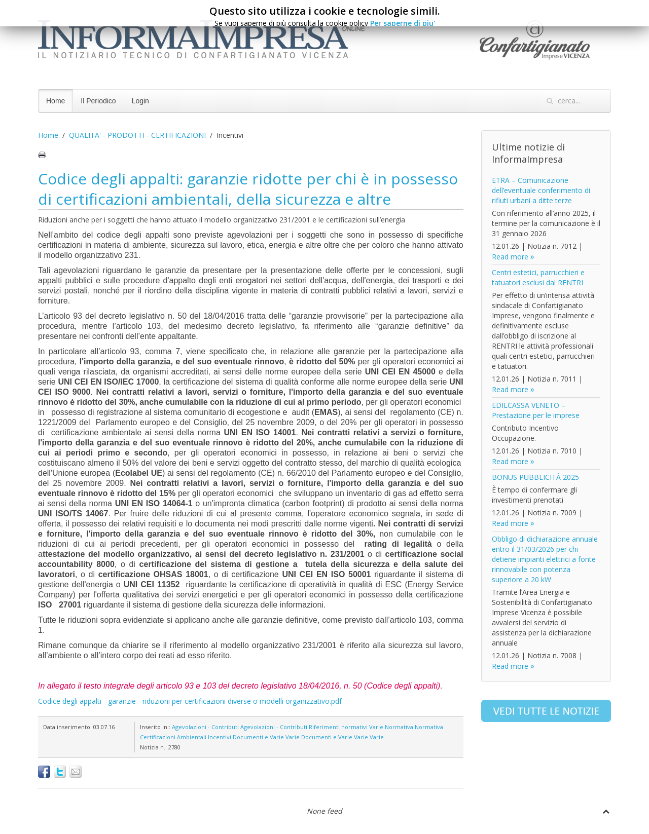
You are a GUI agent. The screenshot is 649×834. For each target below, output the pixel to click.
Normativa (399, 727)
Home (55, 101)
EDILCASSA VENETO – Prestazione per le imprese (536, 410)
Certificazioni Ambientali (173, 737)
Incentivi (219, 737)
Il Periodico (98, 101)
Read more (510, 256)
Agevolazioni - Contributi (205, 727)
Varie (376, 727)
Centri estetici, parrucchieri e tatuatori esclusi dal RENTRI (538, 277)
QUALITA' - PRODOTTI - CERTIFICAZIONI (137, 135)
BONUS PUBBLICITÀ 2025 (535, 477)
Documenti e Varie (258, 737)
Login (140, 101)
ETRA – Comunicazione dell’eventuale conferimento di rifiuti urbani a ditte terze (541, 190)
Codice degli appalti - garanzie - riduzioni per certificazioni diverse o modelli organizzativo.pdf (190, 701)
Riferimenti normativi (338, 727)
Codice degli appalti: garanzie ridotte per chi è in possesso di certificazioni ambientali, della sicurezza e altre (248, 188)
